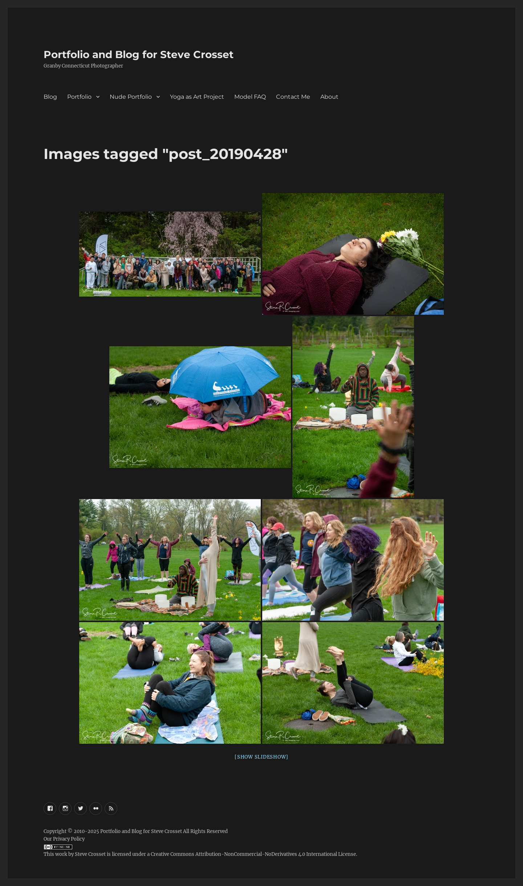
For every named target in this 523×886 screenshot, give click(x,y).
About (329, 96)
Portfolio (79, 96)
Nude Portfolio (131, 96)
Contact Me (293, 96)
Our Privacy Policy (64, 839)
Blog (50, 96)
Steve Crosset (90, 854)
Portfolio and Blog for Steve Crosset (139, 54)
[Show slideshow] (261, 757)
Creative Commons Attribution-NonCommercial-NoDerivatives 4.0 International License (253, 854)
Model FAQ (250, 96)
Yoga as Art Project (197, 96)
